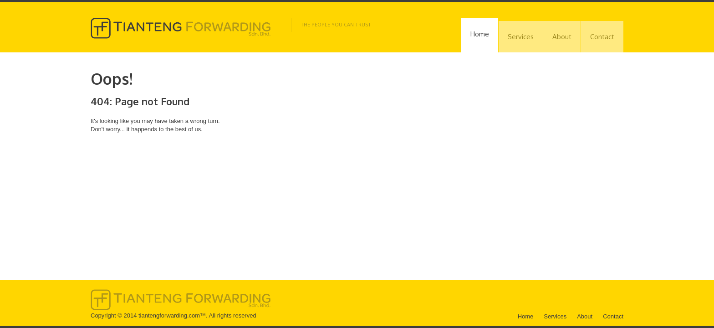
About (561, 36)
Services (521, 36)
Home (479, 34)
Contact (602, 36)
